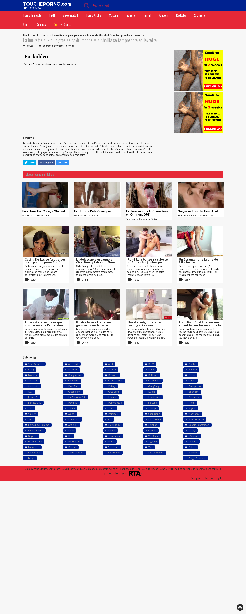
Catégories (196, 478)
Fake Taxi (73, 386)
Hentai (147, 15)
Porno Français (32, 15)
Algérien (152, 441)
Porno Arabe (93, 15)
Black (151, 369)
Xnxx (26, 24)
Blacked (192, 369)
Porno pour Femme (38, 424)
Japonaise (193, 391)
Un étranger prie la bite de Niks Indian (198, 260)
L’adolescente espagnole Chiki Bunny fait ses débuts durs (96, 262)
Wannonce (194, 413)
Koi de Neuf (34, 452)
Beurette (48, 45)
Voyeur (192, 408)
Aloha (71, 413)
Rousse (72, 447)
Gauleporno (194, 386)
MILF (71, 430)
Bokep (191, 447)
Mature (113, 15)
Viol (150, 447)
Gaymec (32, 436)
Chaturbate (154, 380)
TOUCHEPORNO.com (47, 3)
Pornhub (41, 35)
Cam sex (32, 380)
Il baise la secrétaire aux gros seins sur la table (94, 323)
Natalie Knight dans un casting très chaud (144, 323)
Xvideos (41, 24)
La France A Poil (76, 397)
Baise (111, 441)
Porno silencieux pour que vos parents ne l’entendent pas (44, 325)
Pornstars (113, 413)
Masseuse (33, 447)
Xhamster (200, 15)
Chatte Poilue (115, 380)
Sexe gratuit (70, 15)
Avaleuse (73, 424)
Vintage (152, 408)
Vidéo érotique (196, 419)
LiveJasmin (73, 419)
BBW (151, 363)
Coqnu (191, 380)
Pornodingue (115, 402)
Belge (31, 458)
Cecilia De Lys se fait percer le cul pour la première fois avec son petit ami (45, 262)
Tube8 (71, 408)
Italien (151, 391)
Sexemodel (114, 452)
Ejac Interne (154, 419)
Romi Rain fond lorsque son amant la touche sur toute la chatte (200, 325)
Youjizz (32, 413)
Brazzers (113, 375)
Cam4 (191, 375)
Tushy (111, 408)
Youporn (163, 15)
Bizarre (112, 369)
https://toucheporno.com (47, 468)
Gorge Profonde (196, 458)
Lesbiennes (154, 397)
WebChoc (153, 436)
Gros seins (113, 391)
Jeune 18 (32, 397)
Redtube (181, 15)
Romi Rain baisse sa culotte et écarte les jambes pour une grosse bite (147, 262)
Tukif (52, 15)
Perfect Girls (34, 402)
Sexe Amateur (35, 363)
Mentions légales (214, 478)
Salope (111, 430)
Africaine (192, 452)
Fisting (111, 386)
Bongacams (74, 375)
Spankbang (154, 413)
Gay (30, 391)
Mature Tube (35, 441)
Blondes (32, 375)
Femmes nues (35, 430)
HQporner (193, 436)
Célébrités (73, 380)
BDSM (191, 363)
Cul (110, 419)
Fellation (152, 424)
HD (70, 436)
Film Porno (29, 35)
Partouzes (193, 397)
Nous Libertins (76, 452)
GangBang (153, 386)
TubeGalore (114, 436)
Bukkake (152, 375)
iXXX (30, 419)
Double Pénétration (198, 424)
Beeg (31, 369)
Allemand (73, 363)
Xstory (191, 430)
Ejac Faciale (114, 424)
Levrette (58, 45)
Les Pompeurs (156, 452)
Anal (110, 363)
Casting (152, 430)
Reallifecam (74, 441)
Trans (191, 402)
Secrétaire (113, 447)
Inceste (130, 15)
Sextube (152, 402)
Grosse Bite (74, 391)
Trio (30, 408)
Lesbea (112, 397)
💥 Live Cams (62, 24)
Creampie (33, 386)
